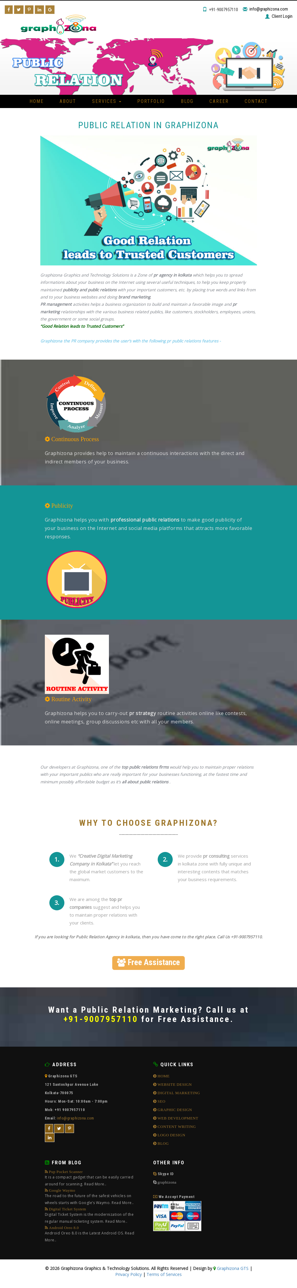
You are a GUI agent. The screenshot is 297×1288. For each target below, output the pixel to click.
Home (36, 101)
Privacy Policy (128, 1274)
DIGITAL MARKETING (178, 1093)
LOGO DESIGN (170, 1135)
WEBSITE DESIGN (174, 1084)
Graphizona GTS (232, 1268)
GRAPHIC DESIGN (174, 1110)
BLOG (162, 1143)
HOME (163, 1076)
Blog (187, 101)
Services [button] (106, 101)
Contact (256, 101)
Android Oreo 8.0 (94, 1234)
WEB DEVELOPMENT (177, 1118)
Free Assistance (148, 963)
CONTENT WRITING (176, 1127)
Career (219, 101)
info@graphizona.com (268, 9)
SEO (161, 1101)
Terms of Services (164, 1274)
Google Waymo (94, 1197)
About (68, 101)
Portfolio (151, 101)
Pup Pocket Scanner (94, 1178)
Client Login (282, 16)
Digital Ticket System (94, 1216)
